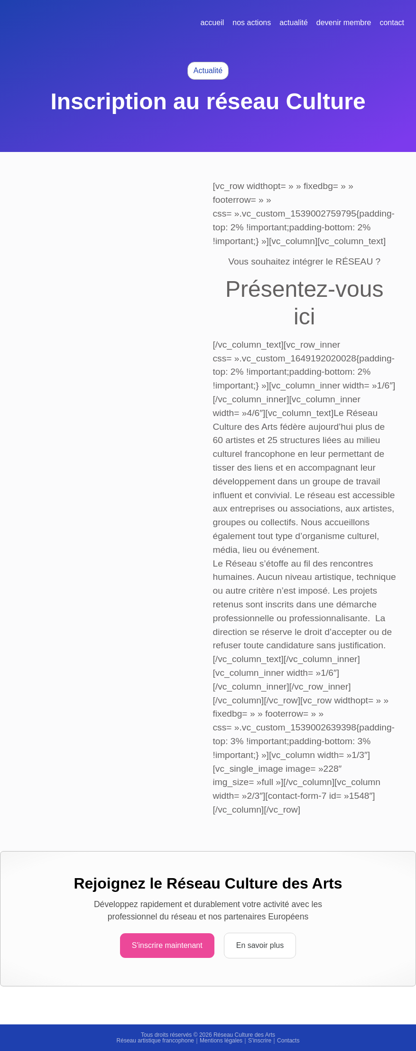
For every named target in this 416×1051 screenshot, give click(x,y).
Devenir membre (343, 23)
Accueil (212, 23)
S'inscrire (259, 1040)
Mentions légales (221, 1040)
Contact (391, 23)
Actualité (293, 23)
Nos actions (251, 23)
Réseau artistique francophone (155, 1040)
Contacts (288, 1040)
